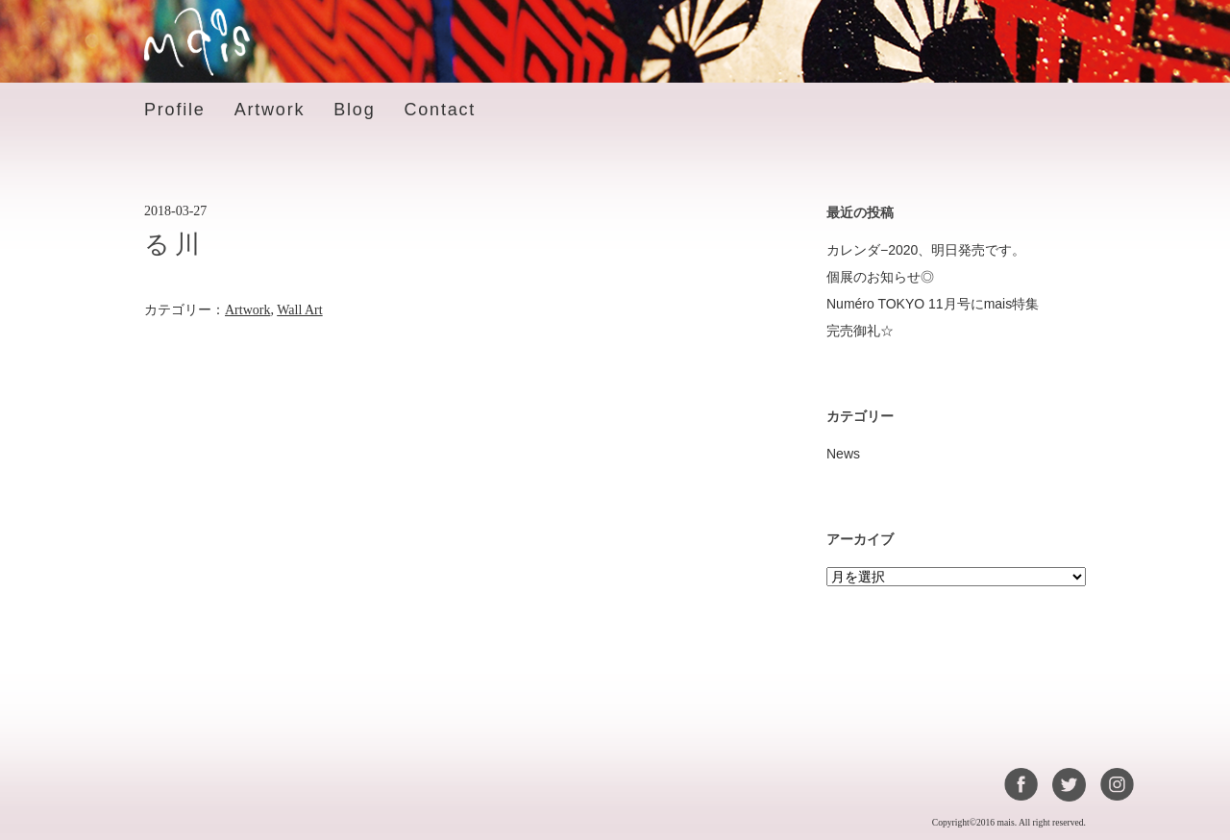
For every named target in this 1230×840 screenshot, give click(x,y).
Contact (440, 109)
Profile (175, 109)
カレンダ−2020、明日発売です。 (925, 250)
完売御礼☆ (860, 330)
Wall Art (299, 310)
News (843, 453)
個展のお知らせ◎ (880, 276)
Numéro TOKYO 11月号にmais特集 (932, 303)
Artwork (270, 109)
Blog (354, 109)
